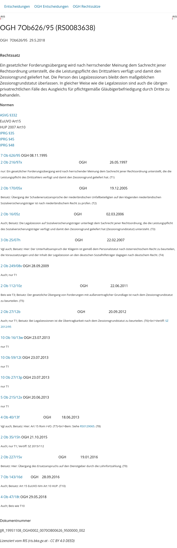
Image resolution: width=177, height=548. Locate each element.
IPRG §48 (7, 145)
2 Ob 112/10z (11, 285)
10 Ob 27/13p (11, 377)
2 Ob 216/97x (11, 162)
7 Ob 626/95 (10, 155)
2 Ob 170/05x (11, 188)
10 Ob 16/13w (12, 337)
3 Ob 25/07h (10, 240)
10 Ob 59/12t (11, 357)
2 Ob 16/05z (10, 214)
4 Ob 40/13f (10, 417)
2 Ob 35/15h (10, 437)
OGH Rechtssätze (86, 6)
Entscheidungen (17, 6)
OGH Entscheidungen (51, 6)
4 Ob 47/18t (10, 496)
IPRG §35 (7, 133)
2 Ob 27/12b (10, 311)
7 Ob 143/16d (11, 477)
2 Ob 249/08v (11, 266)
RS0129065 (87, 426)
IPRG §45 (7, 139)
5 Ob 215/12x (11, 397)
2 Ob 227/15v (11, 457)
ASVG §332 (8, 115)
